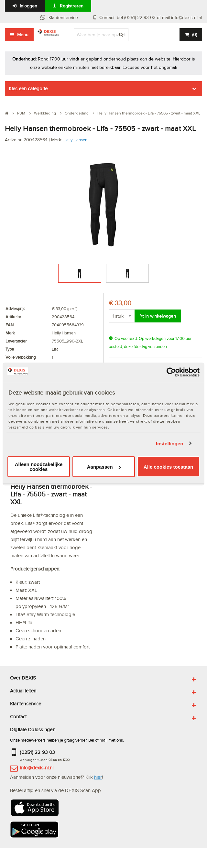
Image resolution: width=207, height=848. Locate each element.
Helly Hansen (75, 140)
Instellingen (169, 443)
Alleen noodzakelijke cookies (39, 467)
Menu (22, 34)
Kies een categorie (28, 88)
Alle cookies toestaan (168, 467)
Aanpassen (104, 467)
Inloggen (28, 6)
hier (98, 777)
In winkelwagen (158, 316)
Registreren (71, 6)
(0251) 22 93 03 (37, 752)
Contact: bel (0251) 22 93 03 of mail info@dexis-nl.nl (150, 17)
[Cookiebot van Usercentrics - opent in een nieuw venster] (171, 372)
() (194, 34)
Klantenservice (63, 17)
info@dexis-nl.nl (36, 767)
